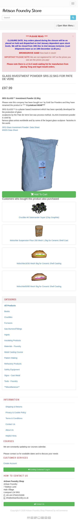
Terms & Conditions (14, 418)
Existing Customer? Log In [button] (39, 470)
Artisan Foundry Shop (35, 510)
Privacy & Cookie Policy (16, 412)
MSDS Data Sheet (10, 130)
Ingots (7, 335)
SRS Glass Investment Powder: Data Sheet (20, 127)
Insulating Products (12, 340)
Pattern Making (10, 358)
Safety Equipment (12, 369)
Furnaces (8, 323)
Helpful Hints (11, 436)
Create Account (10, 463)
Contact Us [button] (39, 504)
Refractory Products (12, 364)
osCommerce (62, 510)
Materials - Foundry (12, 346)
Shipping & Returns (14, 407)
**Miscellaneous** (12, 387)
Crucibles (8, 317)
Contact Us (10, 424)
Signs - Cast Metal (12, 375)
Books (7, 311)
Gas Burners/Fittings (13, 329)
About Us (10, 430)
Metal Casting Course (13, 352)
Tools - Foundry (11, 381)
